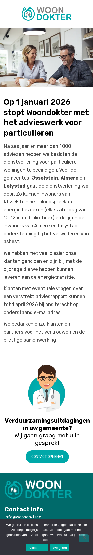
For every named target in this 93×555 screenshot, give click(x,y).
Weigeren (60, 548)
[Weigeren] (84, 538)
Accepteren (37, 548)
